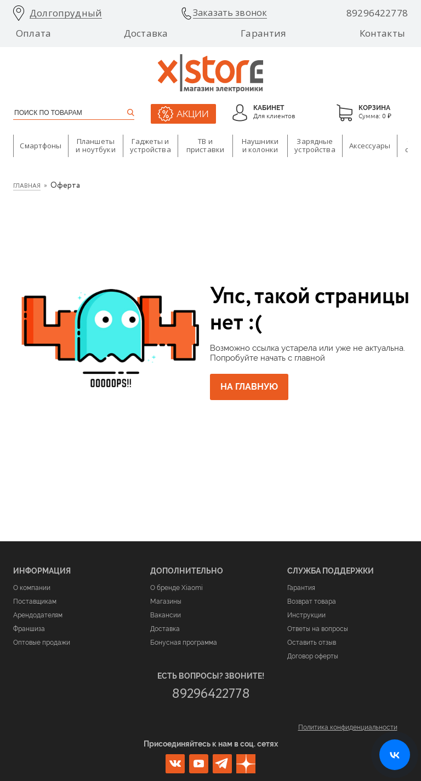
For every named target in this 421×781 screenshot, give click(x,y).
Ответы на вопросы (317, 629)
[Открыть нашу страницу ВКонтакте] (394, 754)
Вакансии (165, 615)
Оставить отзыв (311, 642)
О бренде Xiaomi (176, 588)
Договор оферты (312, 656)
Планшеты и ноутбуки (95, 145)
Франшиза (29, 629)
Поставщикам (34, 601)
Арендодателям (37, 615)
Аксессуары (369, 146)
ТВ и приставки (205, 145)
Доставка (146, 33)
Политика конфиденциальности (347, 727)
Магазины (165, 601)
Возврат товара (311, 601)
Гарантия (263, 33)
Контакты (382, 33)
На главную (252, 387)
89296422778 (377, 13)
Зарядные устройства (314, 145)
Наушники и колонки (260, 145)
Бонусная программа (183, 642)
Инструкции (306, 615)
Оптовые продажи (41, 642)
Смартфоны (40, 146)
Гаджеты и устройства (150, 145)
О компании (31, 588)
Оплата (33, 33)
